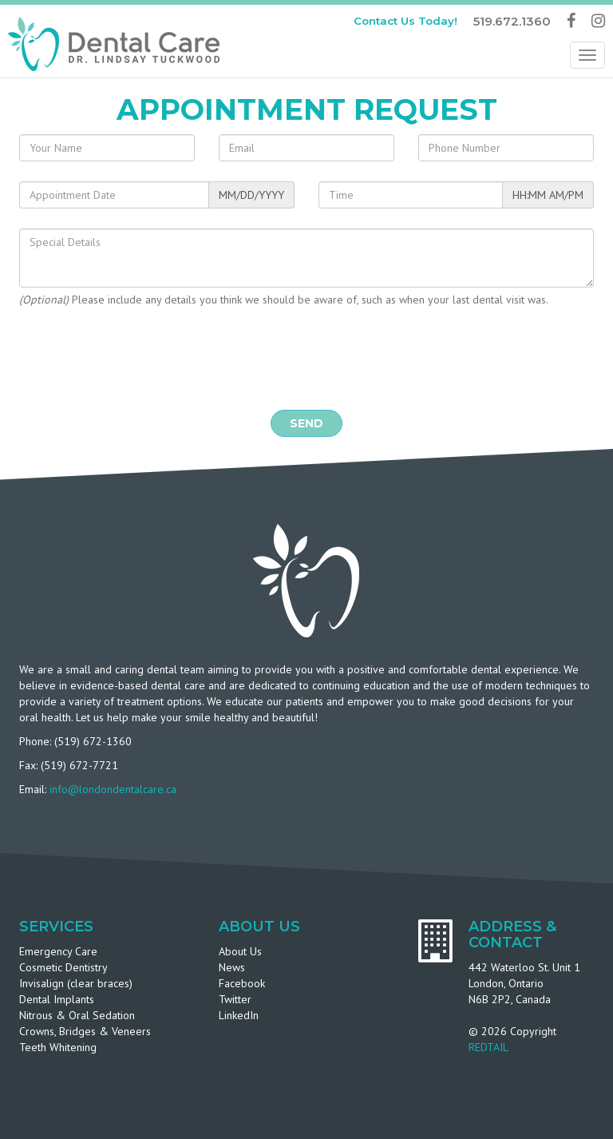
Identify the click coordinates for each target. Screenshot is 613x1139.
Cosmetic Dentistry (63, 967)
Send (306, 423)
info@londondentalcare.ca (112, 789)
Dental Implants (56, 999)
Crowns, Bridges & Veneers (85, 1031)
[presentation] (306, 358)
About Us (240, 951)
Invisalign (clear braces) (75, 983)
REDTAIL (488, 1047)
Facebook (242, 983)
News (232, 967)
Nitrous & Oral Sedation (77, 1015)
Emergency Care (58, 951)
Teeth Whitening (58, 1047)
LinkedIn (239, 1015)
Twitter (235, 999)
